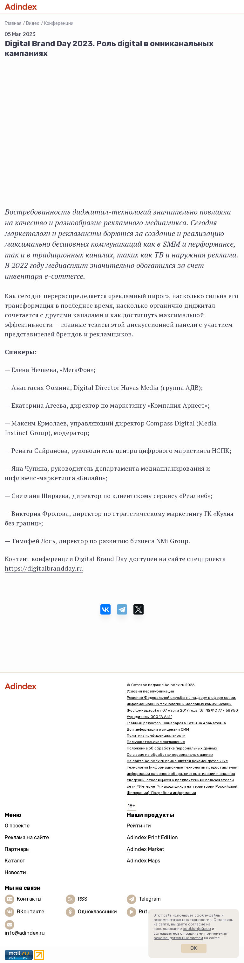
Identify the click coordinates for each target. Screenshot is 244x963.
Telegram (150, 899)
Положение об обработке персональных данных (172, 748)
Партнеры (17, 849)
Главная (13, 23)
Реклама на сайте (27, 837)
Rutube (147, 912)
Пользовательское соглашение (156, 742)
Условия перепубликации (150, 691)
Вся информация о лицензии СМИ (158, 729)
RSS (82, 899)
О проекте (17, 826)
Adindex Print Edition (152, 837)
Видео (32, 23)
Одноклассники (97, 912)
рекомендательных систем (178, 938)
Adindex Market (145, 849)
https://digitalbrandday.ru (44, 568)
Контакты (29, 899)
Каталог (15, 861)
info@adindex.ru (25, 933)
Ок (193, 948)
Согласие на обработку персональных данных (170, 754)
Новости (15, 872)
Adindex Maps (143, 861)
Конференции (58, 23)
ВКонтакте (30, 912)
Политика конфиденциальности (156, 735)
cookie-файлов (197, 928)
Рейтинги (139, 826)
